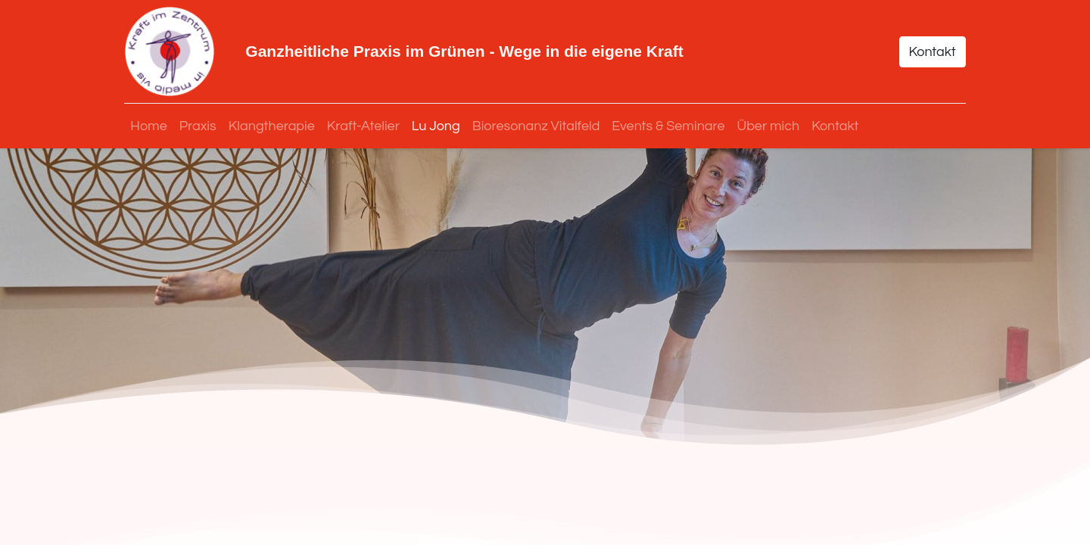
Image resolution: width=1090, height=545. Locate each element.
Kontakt (931, 52)
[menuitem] (149, 126)
